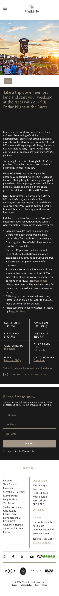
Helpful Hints (10, 499)
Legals (14, 585)
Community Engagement (10, 512)
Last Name (11, 424)
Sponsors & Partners (14, 528)
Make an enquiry (42, 542)
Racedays (8, 480)
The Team (8, 503)
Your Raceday (10, 484)
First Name (11, 415)
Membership (10, 495)
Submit (29, 443)
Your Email (11, 434)
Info (8, 81)
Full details (9, 348)
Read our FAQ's (12, 360)
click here (42, 280)
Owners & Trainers (13, 524)
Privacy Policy (28, 451)
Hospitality (9, 488)
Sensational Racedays (14, 491)
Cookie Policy (26, 585)
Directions (39, 360)
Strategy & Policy (12, 506)
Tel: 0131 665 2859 (43, 538)
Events (6, 532)
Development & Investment (11, 519)
